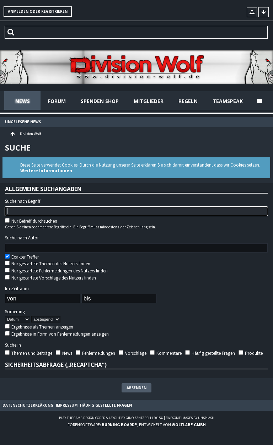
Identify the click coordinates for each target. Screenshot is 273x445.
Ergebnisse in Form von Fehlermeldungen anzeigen (57, 334)
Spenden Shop (100, 101)
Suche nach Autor (22, 238)
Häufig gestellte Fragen (210, 353)
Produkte (251, 353)
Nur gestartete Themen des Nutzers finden (47, 264)
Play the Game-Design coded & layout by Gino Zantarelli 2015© (111, 418)
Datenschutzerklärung (27, 405)
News (22, 101)
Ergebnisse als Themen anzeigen (39, 327)
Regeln (188, 101)
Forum (57, 101)
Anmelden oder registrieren (38, 11)
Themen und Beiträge (28, 353)
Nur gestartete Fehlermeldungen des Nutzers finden (56, 271)
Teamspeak (228, 101)
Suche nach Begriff (23, 201)
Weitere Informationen (46, 171)
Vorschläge (132, 353)
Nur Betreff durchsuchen (31, 221)
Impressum (66, 405)
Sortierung (15, 312)
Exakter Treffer (22, 257)
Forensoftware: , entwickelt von (137, 424)
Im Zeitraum (17, 289)
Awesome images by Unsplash (190, 418)
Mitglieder (149, 101)
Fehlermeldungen (95, 353)
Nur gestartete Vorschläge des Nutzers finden (50, 278)
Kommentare (166, 353)
